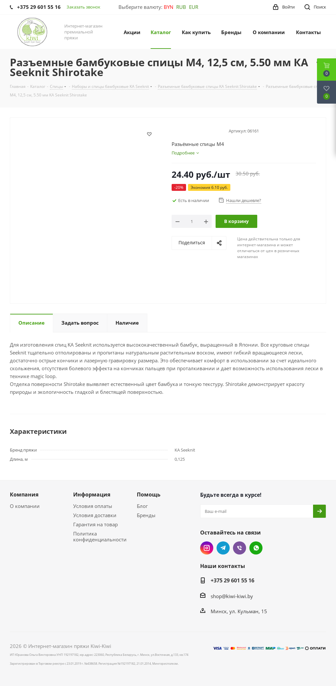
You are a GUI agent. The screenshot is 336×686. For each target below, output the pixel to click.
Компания (24, 494)
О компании (25, 506)
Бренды (146, 515)
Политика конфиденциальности (100, 536)
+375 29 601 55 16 (232, 580)
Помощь (148, 494)
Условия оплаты (92, 506)
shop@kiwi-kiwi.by (232, 596)
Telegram (223, 548)
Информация (91, 494)
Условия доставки (94, 515)
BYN (168, 7)
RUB (181, 7)
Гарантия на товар (95, 524)
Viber (239, 548)
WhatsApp (255, 548)
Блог (142, 506)
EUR (193, 7)
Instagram (206, 548)
